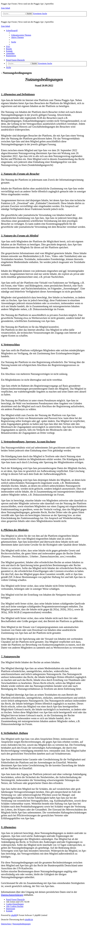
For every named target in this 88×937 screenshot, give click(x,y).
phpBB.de (29, 919)
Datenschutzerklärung (12, 894)
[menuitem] (21, 35)
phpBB (14, 915)
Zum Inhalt (5, 8)
